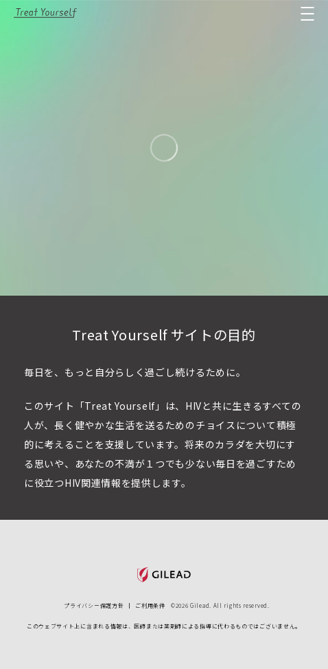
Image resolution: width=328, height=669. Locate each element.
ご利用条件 (150, 605)
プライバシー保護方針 (94, 605)
